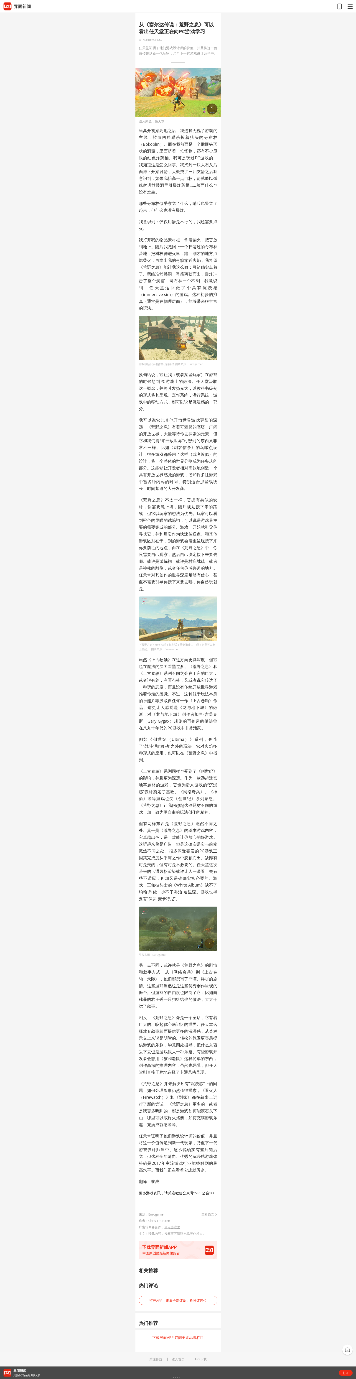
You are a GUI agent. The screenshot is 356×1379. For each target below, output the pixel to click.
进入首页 (178, 1359)
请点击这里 (172, 1227)
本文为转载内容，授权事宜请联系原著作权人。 (172, 1233)
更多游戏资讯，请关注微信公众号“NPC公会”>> (177, 1192)
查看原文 (207, 1214)
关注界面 (155, 1359)
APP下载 (201, 1359)
